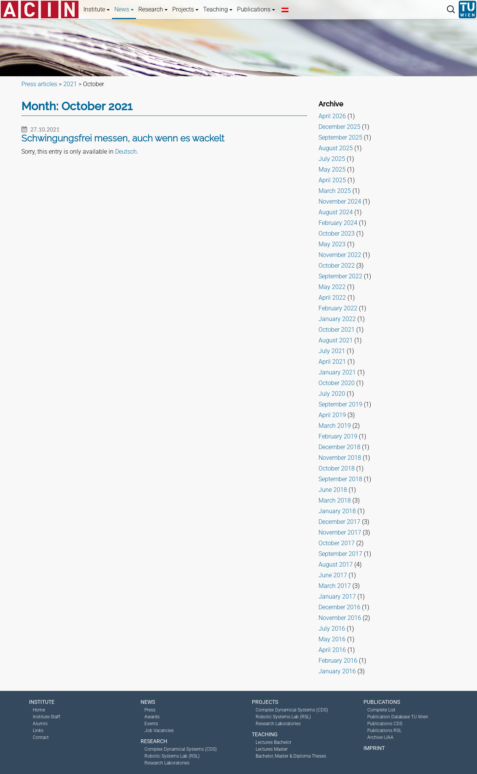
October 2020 (337, 383)
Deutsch (126, 151)
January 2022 (337, 319)
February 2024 (338, 222)
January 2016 (337, 671)
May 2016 (332, 639)
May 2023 (332, 244)
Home (39, 710)
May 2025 (332, 169)
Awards (152, 716)
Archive (331, 104)
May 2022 (332, 287)
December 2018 (339, 447)
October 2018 (337, 468)
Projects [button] (185, 9)
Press (149, 710)
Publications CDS (384, 723)
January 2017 (337, 596)
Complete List (381, 710)
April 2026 (332, 116)
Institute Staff (46, 716)
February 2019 (338, 436)
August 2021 (336, 340)
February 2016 (338, 660)
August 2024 (336, 212)
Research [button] (153, 9)
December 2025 (339, 126)
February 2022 (338, 308)
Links (38, 730)
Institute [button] (96, 9)
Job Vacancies (159, 730)
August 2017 (336, 564)
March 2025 (335, 190)
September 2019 (340, 404)
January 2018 (337, 511)
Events (151, 723)
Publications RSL (384, 730)
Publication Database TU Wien (397, 716)
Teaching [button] (217, 9)
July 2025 (332, 158)
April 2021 (332, 361)
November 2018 (340, 457)
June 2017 (333, 575)
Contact (41, 737)
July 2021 (332, 351)
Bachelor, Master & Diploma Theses (291, 756)
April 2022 (332, 297)
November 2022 (340, 255)
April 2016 (332, 650)
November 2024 (340, 201)
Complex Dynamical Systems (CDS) (180, 749)
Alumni (40, 723)
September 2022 (340, 276)
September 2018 (340, 479)
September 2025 (340, 137)
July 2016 (332, 628)
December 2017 (339, 521)
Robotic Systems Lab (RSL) (172, 756)
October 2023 (337, 233)
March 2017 (335, 585)
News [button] (124, 9)
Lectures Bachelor (273, 742)
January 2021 (337, 372)
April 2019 (332, 415)
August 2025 (336, 148)
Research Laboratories (166, 763)
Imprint (374, 748)
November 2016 (340, 617)
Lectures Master (272, 749)
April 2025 (332, 180)
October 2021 (337, 329)
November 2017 (340, 532)
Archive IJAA (380, 737)
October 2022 (337, 265)
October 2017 (337, 543)
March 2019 (335, 425)
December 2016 (339, 607)
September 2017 (340, 553)
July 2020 (332, 393)
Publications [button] (256, 9)
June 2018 (333, 489)
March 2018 (335, 500)
